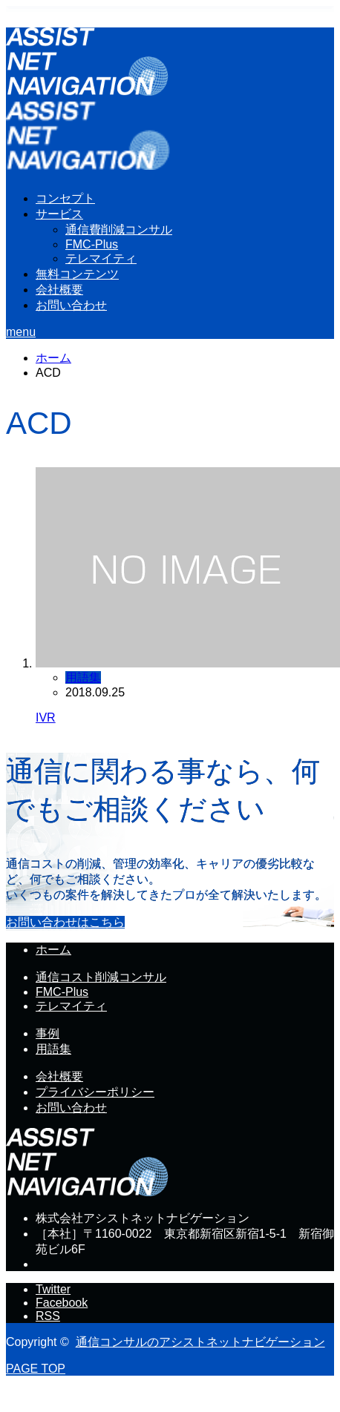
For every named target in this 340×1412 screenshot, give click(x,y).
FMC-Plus (91, 244)
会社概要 (59, 289)
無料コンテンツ (77, 274)
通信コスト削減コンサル (101, 977)
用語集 (83, 677)
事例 (47, 1033)
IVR (46, 717)
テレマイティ (101, 258)
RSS (48, 1316)
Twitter (53, 1289)
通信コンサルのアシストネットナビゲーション (200, 1342)
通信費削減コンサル (118, 229)
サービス (59, 214)
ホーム (53, 949)
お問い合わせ (71, 305)
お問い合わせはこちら (65, 922)
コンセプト (65, 198)
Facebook (62, 1302)
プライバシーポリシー (95, 1092)
